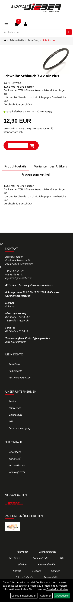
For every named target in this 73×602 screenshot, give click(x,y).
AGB (11, 421)
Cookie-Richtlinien (57, 589)
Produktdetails (15, 166)
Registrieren (15, 370)
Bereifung (33, 40)
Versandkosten (17, 465)
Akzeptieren (62, 595)
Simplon (55, 570)
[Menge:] (18, 145)
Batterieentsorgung (19, 428)
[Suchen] (69, 32)
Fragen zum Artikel (36, 174)
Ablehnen (46, 595)
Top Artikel (15, 458)
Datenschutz (15, 414)
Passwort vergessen (19, 377)
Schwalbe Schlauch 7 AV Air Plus (31, 75)
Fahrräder (22, 551)
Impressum (15, 408)
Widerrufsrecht (17, 472)
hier (13, 341)
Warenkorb (15, 451)
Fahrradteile (17, 40)
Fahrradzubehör (24, 577)
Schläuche (49, 40)
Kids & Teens (15, 558)
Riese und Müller (47, 564)
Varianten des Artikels (50, 166)
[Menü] (6, 24)
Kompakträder (41, 558)
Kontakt (13, 401)
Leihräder (22, 564)
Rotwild (17, 570)
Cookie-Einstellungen (23, 595)
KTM (61, 558)
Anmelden (14, 364)
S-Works (36, 570)
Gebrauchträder (47, 551)
